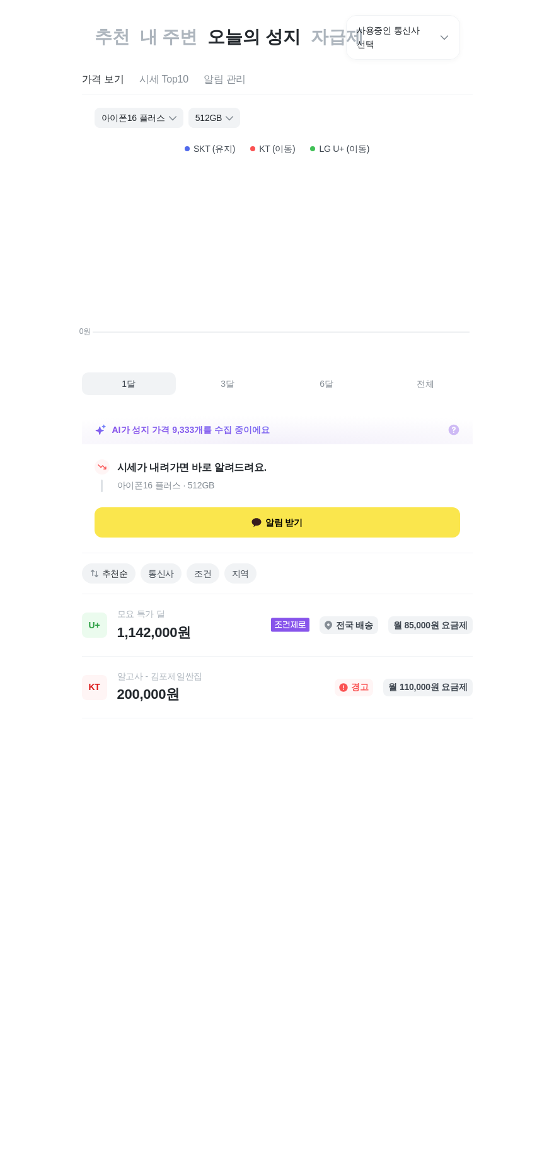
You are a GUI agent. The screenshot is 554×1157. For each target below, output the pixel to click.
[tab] (103, 80)
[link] (277, 625)
